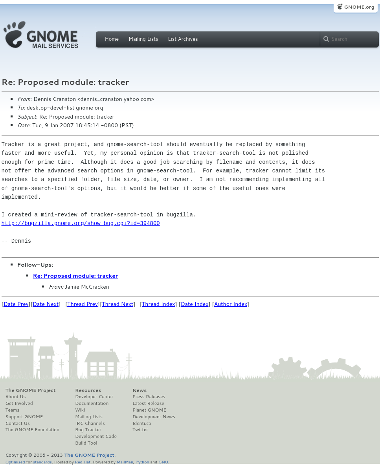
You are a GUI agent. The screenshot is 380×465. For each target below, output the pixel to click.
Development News (153, 417)
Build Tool (86, 443)
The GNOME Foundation (33, 430)
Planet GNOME (149, 410)
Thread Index (158, 304)
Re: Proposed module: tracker (75, 276)
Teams (13, 410)
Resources (88, 390)
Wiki (80, 410)
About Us (16, 397)
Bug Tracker (88, 430)
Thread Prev (82, 304)
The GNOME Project (31, 390)
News (139, 390)
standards (42, 462)
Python (142, 462)
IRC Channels (90, 423)
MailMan (125, 462)
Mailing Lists (143, 38)
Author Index (230, 304)
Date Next (46, 304)
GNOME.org (359, 7)
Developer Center (94, 397)
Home (112, 38)
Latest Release (148, 403)
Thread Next (117, 304)
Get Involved (19, 403)
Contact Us (18, 423)
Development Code (96, 436)
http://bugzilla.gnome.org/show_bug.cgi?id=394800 (81, 223)
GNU (163, 462)
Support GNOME (24, 417)
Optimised (15, 462)
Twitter (140, 430)
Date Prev (16, 304)
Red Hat (82, 462)
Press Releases (148, 397)
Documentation (91, 403)
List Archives (183, 38)
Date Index (195, 304)
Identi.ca (141, 423)
